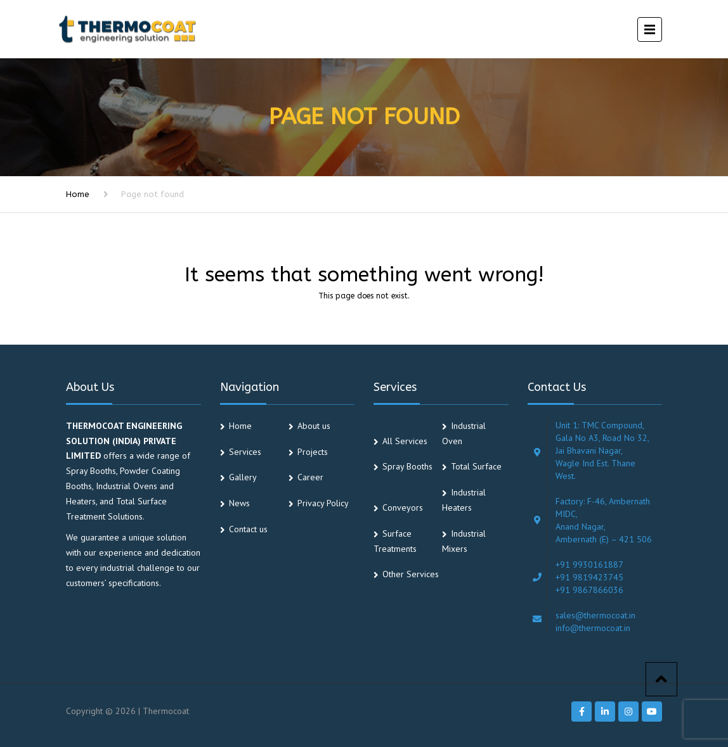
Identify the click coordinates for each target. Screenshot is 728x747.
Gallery (243, 477)
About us (313, 425)
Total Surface (476, 466)
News (239, 503)
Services (245, 451)
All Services (404, 441)
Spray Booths (407, 466)
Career (310, 477)
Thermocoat (166, 711)
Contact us (248, 529)
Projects (312, 451)
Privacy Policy (323, 503)
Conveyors (402, 507)
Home (77, 194)
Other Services (410, 574)
